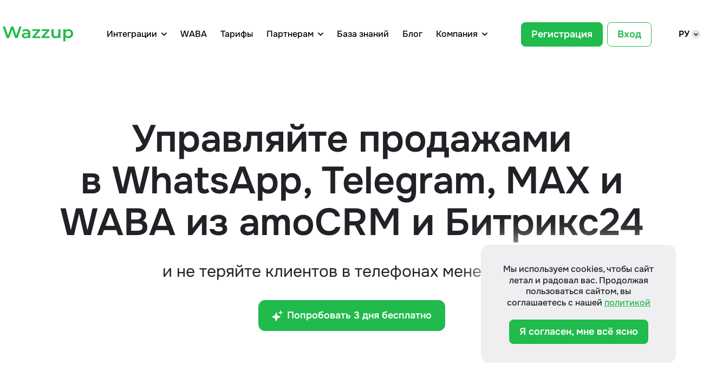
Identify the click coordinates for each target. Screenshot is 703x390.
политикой (627, 302)
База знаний (363, 34)
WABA (193, 34)
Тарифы (236, 34)
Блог (412, 34)
